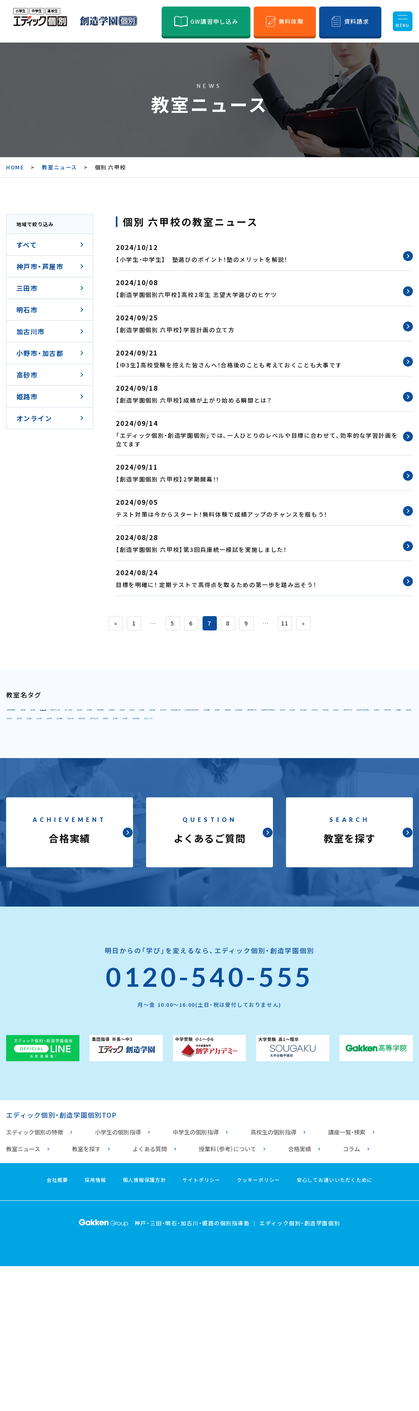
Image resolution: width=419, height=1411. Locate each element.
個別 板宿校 (31, 769)
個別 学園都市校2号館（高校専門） (277, 751)
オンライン (34, 418)
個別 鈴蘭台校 (211, 733)
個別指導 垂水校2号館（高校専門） (338, 769)
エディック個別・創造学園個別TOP (61, 1260)
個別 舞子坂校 (89, 769)
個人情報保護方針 (144, 1324)
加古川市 (30, 331)
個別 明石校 (31, 787)
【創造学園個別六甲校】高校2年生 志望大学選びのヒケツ (196, 294)
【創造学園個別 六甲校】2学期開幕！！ (167, 479)
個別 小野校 (246, 823)
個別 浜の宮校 (35, 841)
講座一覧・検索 (346, 1277)
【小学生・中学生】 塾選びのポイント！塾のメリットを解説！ (202, 259)
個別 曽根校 (193, 823)
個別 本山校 (114, 715)
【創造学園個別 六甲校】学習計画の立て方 (175, 330)
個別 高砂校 (139, 823)
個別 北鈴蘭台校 (146, 733)
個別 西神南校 (35, 751)
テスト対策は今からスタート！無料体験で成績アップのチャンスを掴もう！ (221, 514)
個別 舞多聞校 (370, 751)
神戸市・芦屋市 (39, 266)
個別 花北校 (291, 841)
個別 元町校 (31, 733)
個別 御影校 (168, 715)
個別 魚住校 (329, 787)
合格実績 (299, 1293)
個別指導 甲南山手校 (46, 715)
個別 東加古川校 (290, 805)
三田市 (27, 288)
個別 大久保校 (272, 787)
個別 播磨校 (352, 805)
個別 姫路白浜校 (38, 859)
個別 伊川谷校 (96, 751)
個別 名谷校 (322, 733)
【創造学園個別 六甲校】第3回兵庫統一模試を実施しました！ (201, 549)
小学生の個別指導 (118, 1277)
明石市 (27, 310)
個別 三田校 (85, 787)
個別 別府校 (31, 823)
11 (285, 623)
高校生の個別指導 (273, 1277)
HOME (15, 167)
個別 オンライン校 (110, 859)
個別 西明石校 (211, 787)
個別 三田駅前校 (146, 787)
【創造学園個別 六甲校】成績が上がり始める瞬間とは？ (194, 400)
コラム (351, 1293)
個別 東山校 (268, 733)
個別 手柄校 (300, 823)
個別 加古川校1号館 (44, 805)
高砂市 (27, 375)
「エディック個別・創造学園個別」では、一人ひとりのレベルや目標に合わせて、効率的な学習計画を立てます (257, 439)
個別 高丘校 (344, 841)
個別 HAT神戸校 (374, 715)
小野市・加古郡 (39, 353)
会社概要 (57, 1324)
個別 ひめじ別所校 (172, 841)
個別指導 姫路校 (99, 841)
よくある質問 (150, 1293)
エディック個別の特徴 (34, 1277)
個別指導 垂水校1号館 (231, 769)
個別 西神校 (376, 733)
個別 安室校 (237, 841)
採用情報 (95, 1324)
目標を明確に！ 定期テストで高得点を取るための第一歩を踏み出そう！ (216, 585)
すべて (26, 245)
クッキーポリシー (258, 1324)
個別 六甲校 (222, 715)
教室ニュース (59, 167)
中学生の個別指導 (196, 1277)
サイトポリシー (201, 1324)
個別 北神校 (85, 733)
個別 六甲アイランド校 (294, 715)
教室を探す (86, 1293)
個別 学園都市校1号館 (170, 751)
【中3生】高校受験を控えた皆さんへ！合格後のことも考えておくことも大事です (229, 365)
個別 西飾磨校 (358, 823)
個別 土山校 (229, 805)
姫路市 (27, 396)
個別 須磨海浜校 (153, 769)
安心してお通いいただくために (335, 1324)
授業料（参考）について (227, 1293)
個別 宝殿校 (85, 823)
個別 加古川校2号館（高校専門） (143, 805)
